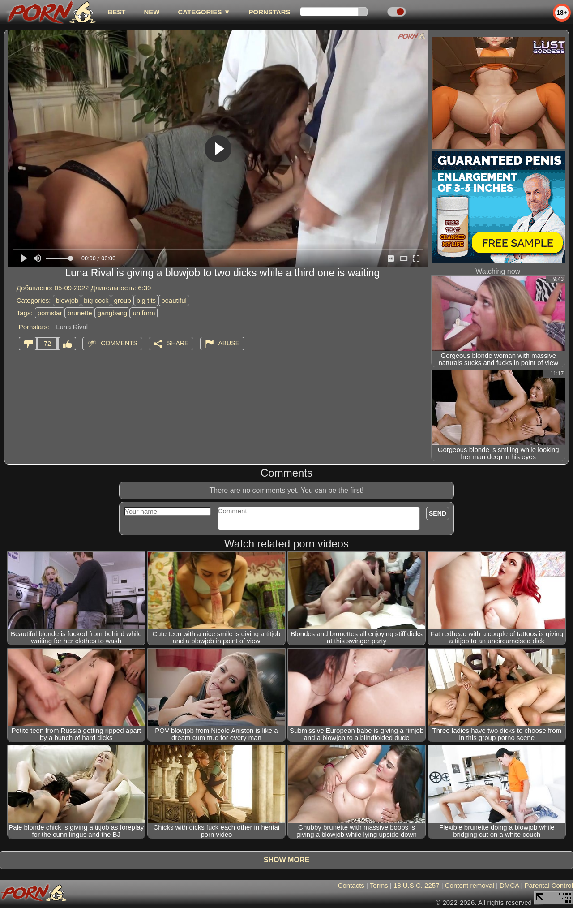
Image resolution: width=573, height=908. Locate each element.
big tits (146, 300)
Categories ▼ (204, 12)
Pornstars (270, 12)
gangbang (113, 313)
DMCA (509, 885)
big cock (96, 300)
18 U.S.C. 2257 (416, 885)
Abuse (228, 343)
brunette (80, 313)
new (151, 12)
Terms (379, 885)
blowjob (67, 300)
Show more (286, 860)
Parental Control (549, 885)
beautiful (174, 300)
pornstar (50, 313)
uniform (144, 313)
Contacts (351, 885)
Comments (119, 343)
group (122, 300)
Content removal (469, 885)
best (116, 12)
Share (177, 343)
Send (437, 513)
